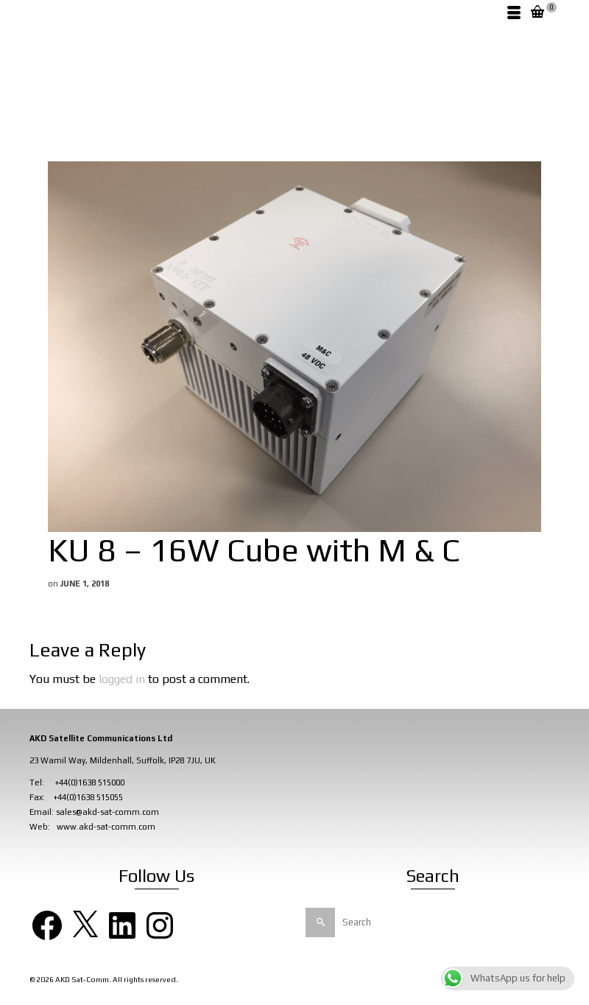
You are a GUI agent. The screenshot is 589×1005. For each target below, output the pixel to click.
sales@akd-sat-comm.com (107, 812)
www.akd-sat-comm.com (106, 826)
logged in (122, 679)
